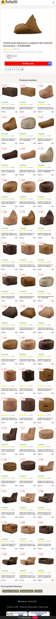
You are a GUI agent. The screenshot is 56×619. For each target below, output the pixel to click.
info (16, 111)
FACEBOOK (22, 602)
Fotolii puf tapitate (26, 591)
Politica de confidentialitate (28, 607)
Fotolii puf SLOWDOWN (10, 591)
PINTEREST (32, 602)
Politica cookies (43, 607)
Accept (35, 617)
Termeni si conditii (13, 607)
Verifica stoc (36, 63)
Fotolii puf (38, 591)
